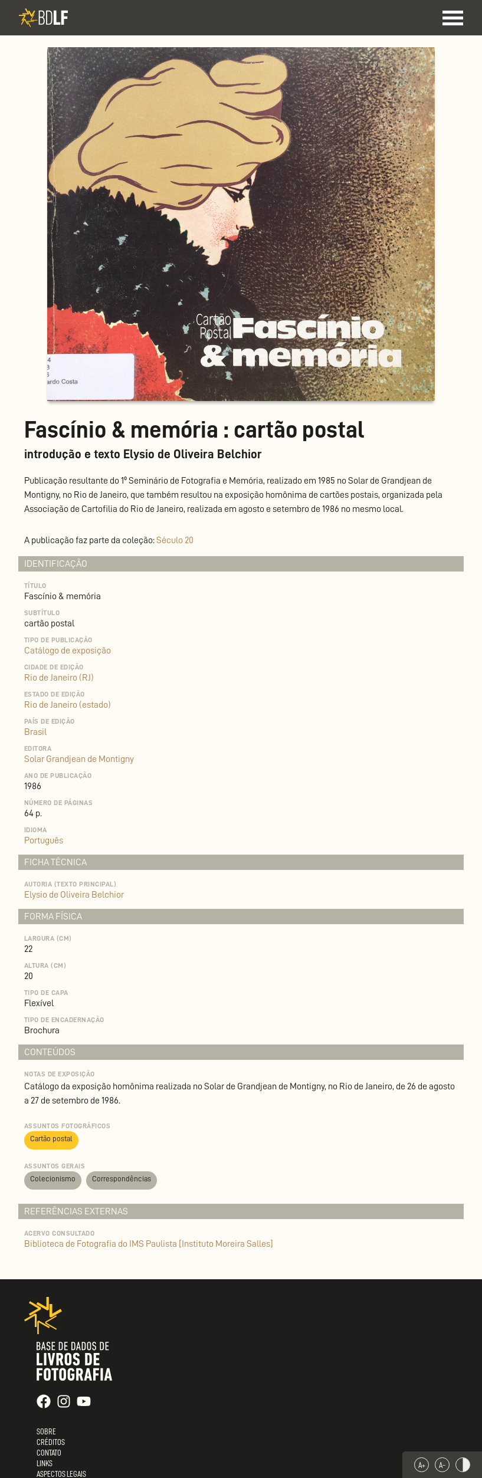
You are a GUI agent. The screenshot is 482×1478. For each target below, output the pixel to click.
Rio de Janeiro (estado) (67, 705)
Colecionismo (53, 1179)
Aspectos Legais (61, 1474)
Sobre (46, 1431)
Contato (49, 1453)
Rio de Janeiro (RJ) (59, 677)
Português (43, 840)
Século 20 (175, 540)
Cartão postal (51, 1138)
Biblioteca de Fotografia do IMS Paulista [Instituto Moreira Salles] (148, 1244)
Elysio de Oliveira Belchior (74, 894)
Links (45, 1463)
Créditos (51, 1442)
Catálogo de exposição (67, 650)
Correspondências (121, 1179)
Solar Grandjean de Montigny (79, 759)
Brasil (35, 732)
